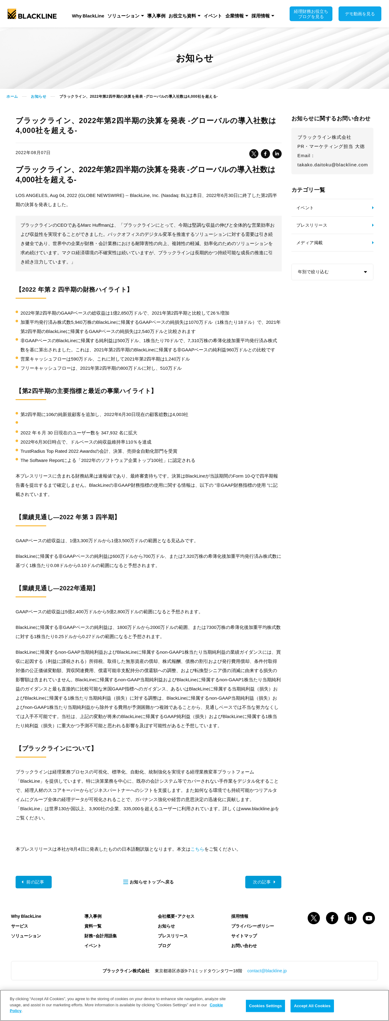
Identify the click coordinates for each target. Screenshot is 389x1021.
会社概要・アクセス (176, 916)
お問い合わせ (244, 945)
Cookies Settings (265, 1006)
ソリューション (123, 15)
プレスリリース (312, 225)
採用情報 (260, 15)
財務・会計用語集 (100, 935)
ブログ (164, 945)
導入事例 (156, 15)
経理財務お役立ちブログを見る (311, 13)
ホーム (12, 96)
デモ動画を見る (360, 13)
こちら (197, 849)
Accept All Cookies (312, 1006)
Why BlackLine (88, 15)
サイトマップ (244, 935)
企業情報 (234, 15)
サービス (19, 926)
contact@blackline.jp (267, 970)
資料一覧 (93, 926)
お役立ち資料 (182, 15)
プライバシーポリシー (252, 926)
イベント (213, 15)
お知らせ (38, 96)
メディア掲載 (309, 242)
